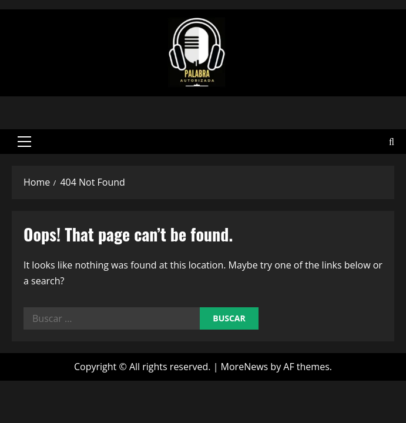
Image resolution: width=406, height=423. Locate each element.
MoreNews (245, 364)
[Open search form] (391, 140)
